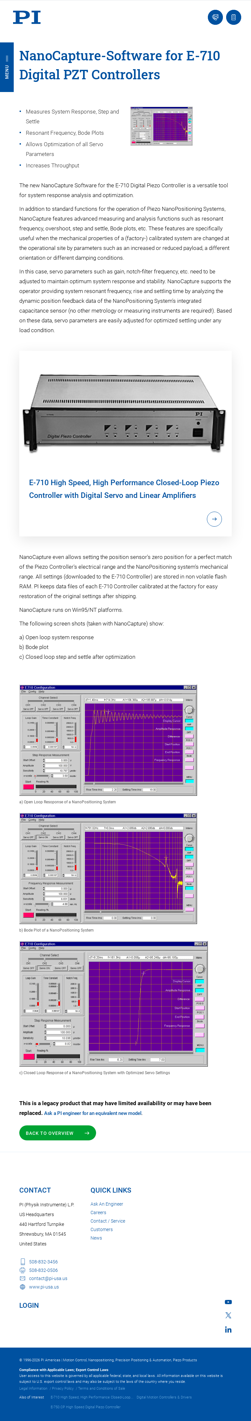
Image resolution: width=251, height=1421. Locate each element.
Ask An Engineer (107, 1204)
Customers (102, 1229)
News (96, 1238)
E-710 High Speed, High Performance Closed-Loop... (92, 1397)
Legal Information (33, 1388)
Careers (98, 1212)
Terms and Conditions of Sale (101, 1388)
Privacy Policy (63, 1388)
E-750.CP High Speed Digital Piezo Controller (86, 1407)
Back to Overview (50, 1133)
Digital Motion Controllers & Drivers (164, 1397)
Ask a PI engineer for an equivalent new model (93, 1113)
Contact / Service (108, 1221)
